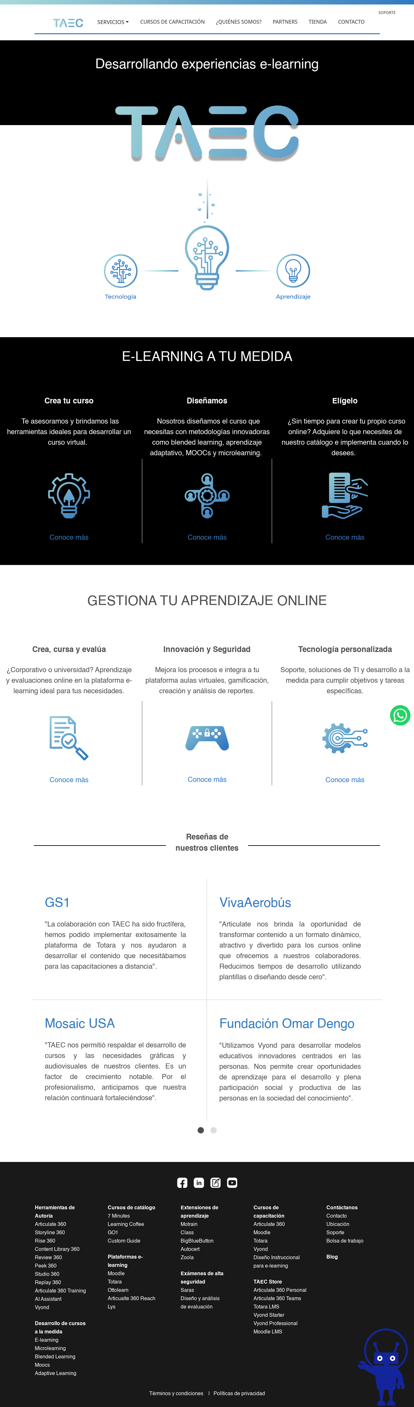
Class (187, 1233)
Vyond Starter (269, 1315)
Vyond (42, 1307)
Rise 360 (45, 1241)
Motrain (189, 1224)
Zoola (187, 1257)
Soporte (335, 1233)
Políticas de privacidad (238, 1393)
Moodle (116, 1273)
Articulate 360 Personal (280, 1290)
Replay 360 (48, 1282)
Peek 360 (46, 1266)
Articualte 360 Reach (131, 1298)
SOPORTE (387, 12)
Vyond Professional (276, 1323)
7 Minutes (119, 1216)
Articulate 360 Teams (277, 1298)
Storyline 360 (50, 1233)
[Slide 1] (201, 1130)
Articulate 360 (50, 1224)
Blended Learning (55, 1357)
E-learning (47, 1340)
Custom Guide (124, 1241)
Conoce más (69, 537)
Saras (187, 1290)
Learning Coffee (126, 1224)
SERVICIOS (111, 22)
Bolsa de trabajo (344, 1241)
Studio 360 (47, 1274)
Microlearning (50, 1348)
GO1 (113, 1233)
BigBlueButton (197, 1241)
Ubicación (337, 1224)
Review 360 (48, 1257)
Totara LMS (266, 1307)
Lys (111, 1307)
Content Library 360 (57, 1249)
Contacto (336, 1216)
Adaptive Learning (55, 1373)
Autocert (190, 1249)
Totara (115, 1282)
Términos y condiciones (178, 1393)
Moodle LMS (268, 1332)
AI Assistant (48, 1299)
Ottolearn (118, 1290)
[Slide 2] (213, 1130)
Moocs (42, 1365)
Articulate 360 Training (60, 1291)
